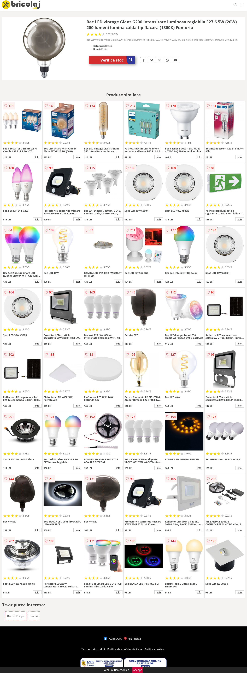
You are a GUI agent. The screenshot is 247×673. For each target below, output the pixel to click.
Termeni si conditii (93, 649)
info (37, 157)
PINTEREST (132, 639)
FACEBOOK (113, 639)
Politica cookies (154, 649)
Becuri (34, 616)
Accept (137, 670)
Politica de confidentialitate (124, 649)
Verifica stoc (118, 60)
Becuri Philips (15, 616)
